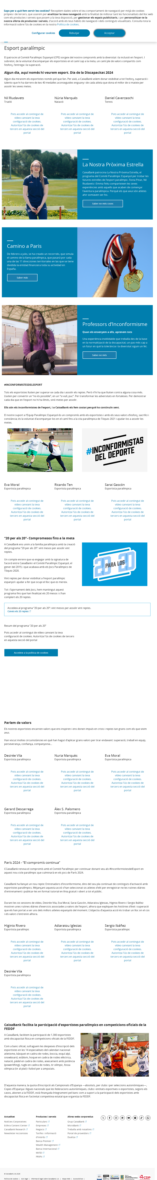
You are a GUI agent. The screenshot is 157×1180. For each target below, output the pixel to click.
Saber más (22, 277)
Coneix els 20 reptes (19, 611)
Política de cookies (68, 24)
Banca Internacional (47, 1148)
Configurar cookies (43, 33)
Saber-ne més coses (102, 203)
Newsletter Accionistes (16, 1133)
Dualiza (73, 1137)
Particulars (43, 1121)
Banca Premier (45, 1141)
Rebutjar (74, 33)
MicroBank (74, 1125)
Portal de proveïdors (79, 1133)
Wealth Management (48, 1144)
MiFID (40, 1152)
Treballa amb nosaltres (81, 1129)
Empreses (42, 1125)
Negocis (41, 1129)
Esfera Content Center (17, 1125)
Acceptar (109, 33)
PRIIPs (40, 1156)
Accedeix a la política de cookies (31, 652)
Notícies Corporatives (15, 1121)
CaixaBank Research (16, 1129)
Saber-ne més (99, 355)
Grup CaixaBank (77, 1121)
